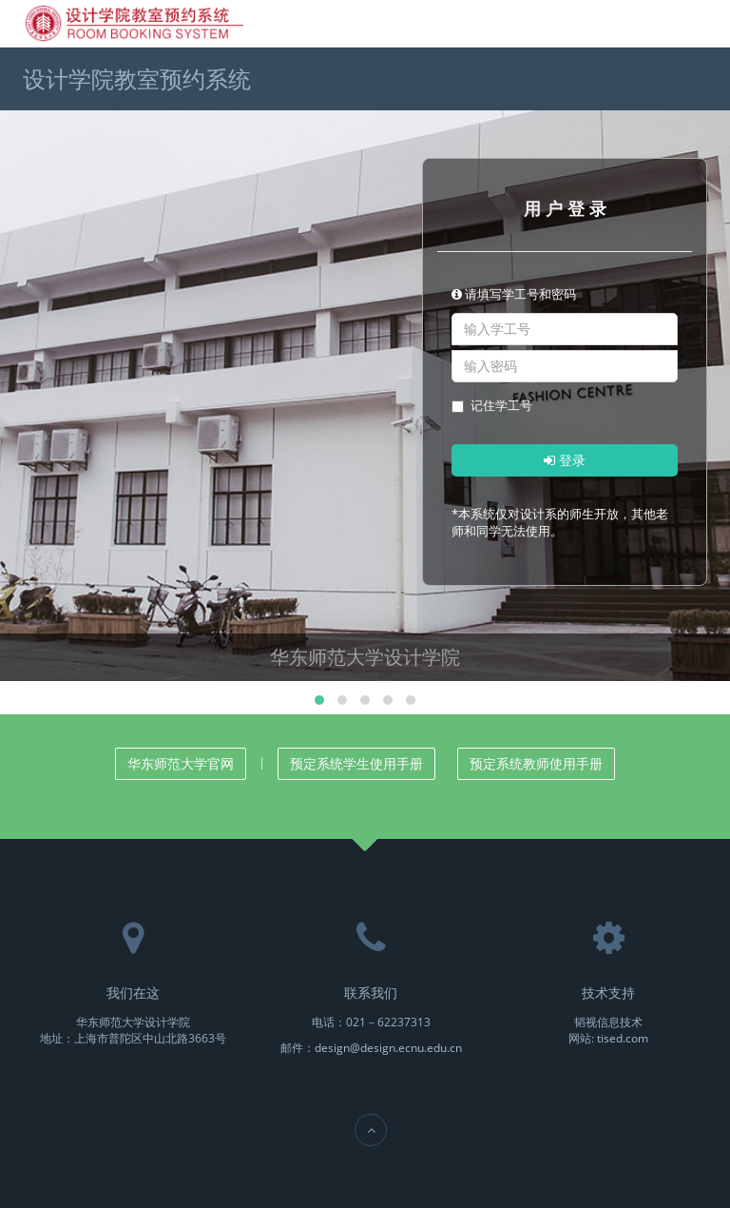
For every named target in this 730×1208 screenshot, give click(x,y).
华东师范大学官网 (180, 763)
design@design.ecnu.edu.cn (388, 1048)
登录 (565, 460)
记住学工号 (491, 405)
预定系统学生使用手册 (356, 763)
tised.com (622, 1038)
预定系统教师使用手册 (536, 763)
